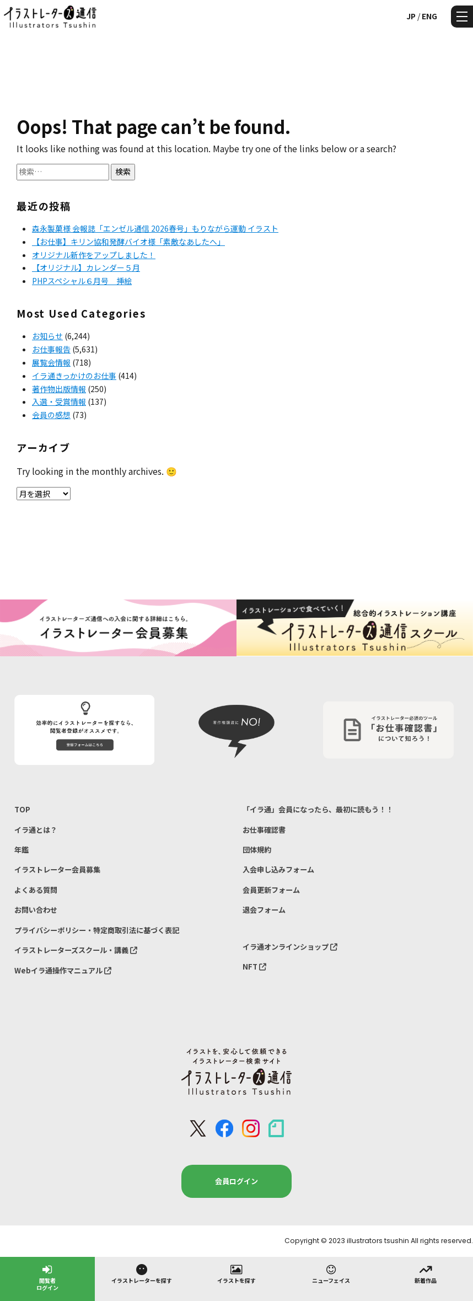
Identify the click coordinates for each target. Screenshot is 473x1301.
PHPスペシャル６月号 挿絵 (82, 280)
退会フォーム (264, 909)
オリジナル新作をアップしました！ (93, 254)
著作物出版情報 (59, 388)
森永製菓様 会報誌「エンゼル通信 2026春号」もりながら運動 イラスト (155, 228)
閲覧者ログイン (47, 1277)
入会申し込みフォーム (278, 869)
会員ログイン (236, 1181)
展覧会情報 (51, 362)
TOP (22, 809)
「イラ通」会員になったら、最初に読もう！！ (318, 809)
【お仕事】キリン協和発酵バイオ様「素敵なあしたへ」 (128, 241)
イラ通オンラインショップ (290, 946)
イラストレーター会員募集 (57, 869)
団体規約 (257, 849)
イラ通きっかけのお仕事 (74, 375)
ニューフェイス (331, 1273)
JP (411, 16)
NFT (254, 966)
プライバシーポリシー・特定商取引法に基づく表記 (96, 930)
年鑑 (21, 849)
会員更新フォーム (271, 890)
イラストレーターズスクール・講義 (75, 950)
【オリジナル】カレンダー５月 (86, 267)
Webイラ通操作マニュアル (62, 970)
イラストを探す (236, 1273)
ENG (429, 16)
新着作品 (426, 1273)
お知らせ (47, 335)
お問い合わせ (35, 909)
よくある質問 (35, 890)
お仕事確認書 (264, 829)
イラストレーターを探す (141, 1273)
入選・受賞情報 (59, 401)
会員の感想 (51, 414)
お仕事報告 (51, 349)
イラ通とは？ (35, 829)
